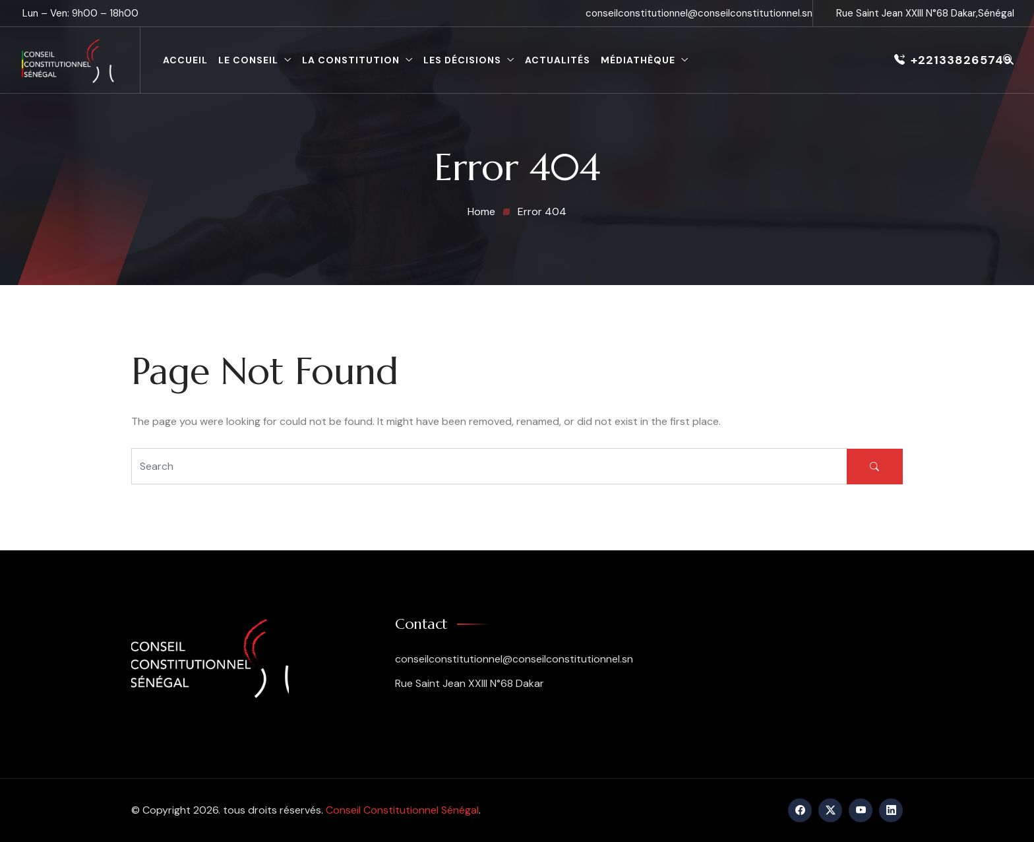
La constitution (351, 60)
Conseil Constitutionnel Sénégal (402, 810)
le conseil (248, 60)
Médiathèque (638, 60)
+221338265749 (953, 60)
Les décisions (462, 60)
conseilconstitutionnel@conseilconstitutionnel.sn (699, 13)
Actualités (557, 60)
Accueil (185, 60)
